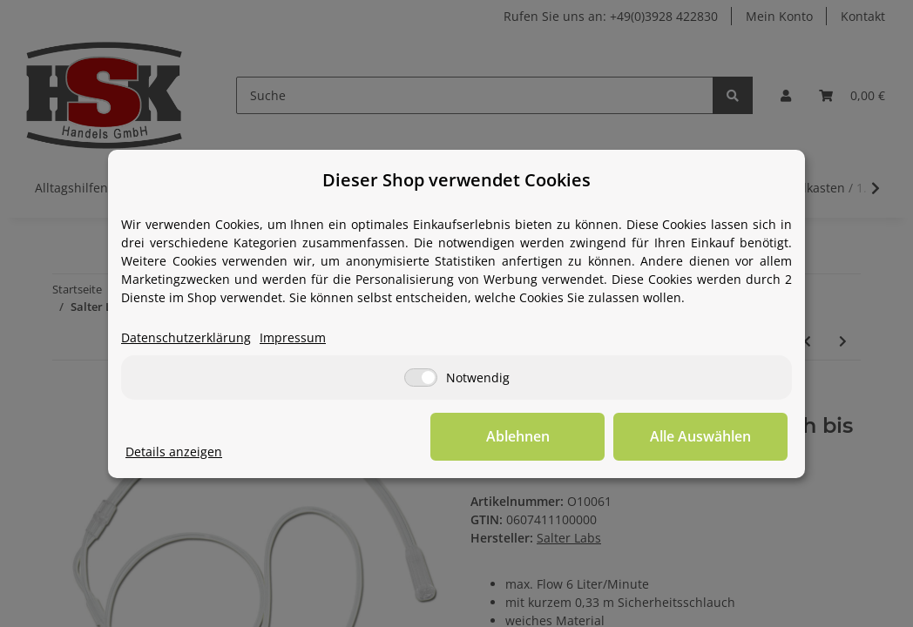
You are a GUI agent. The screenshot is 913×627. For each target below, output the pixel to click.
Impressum (293, 337)
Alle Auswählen (700, 436)
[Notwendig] (420, 377)
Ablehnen (518, 436)
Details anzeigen (173, 451)
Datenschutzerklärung (186, 337)
